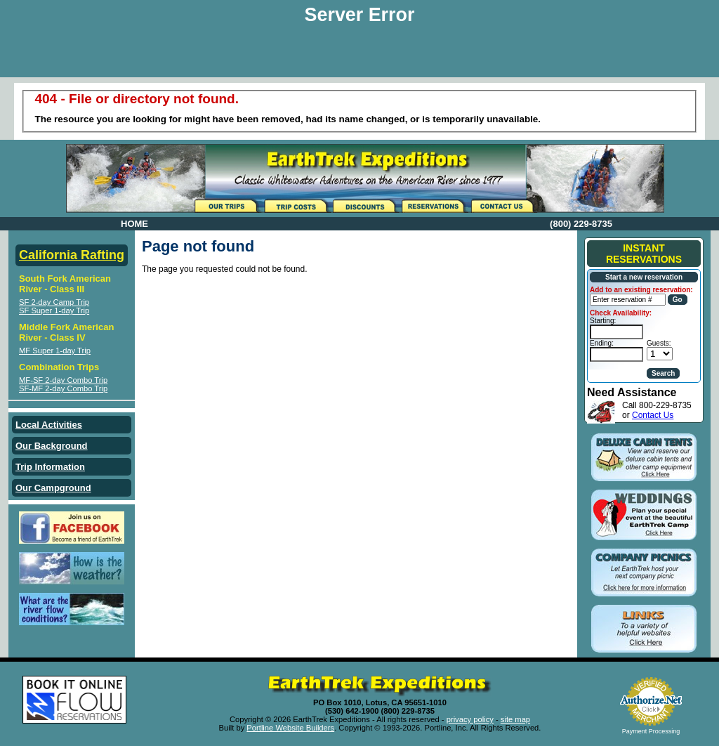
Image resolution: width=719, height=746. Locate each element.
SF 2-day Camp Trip (54, 302)
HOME (134, 223)
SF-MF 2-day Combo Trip (63, 388)
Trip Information (50, 467)
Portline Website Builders (290, 728)
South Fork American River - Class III (65, 283)
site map (515, 719)
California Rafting (71, 255)
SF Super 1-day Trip (54, 310)
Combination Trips (59, 367)
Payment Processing (651, 731)
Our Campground (53, 488)
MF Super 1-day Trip (55, 350)
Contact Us (652, 415)
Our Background (51, 445)
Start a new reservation (643, 277)
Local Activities (48, 424)
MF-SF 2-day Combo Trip (63, 380)
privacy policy (470, 719)
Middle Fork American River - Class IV (66, 332)
